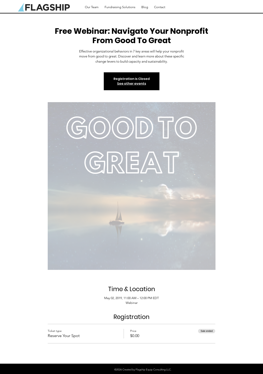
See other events (131, 83)
